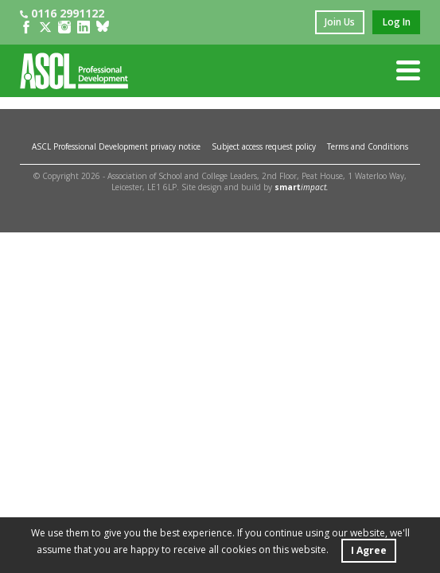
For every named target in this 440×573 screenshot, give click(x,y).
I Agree (369, 550)
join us (340, 22)
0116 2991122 (62, 13)
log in (397, 22)
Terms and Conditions (367, 146)
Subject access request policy (264, 146)
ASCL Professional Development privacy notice (116, 146)
